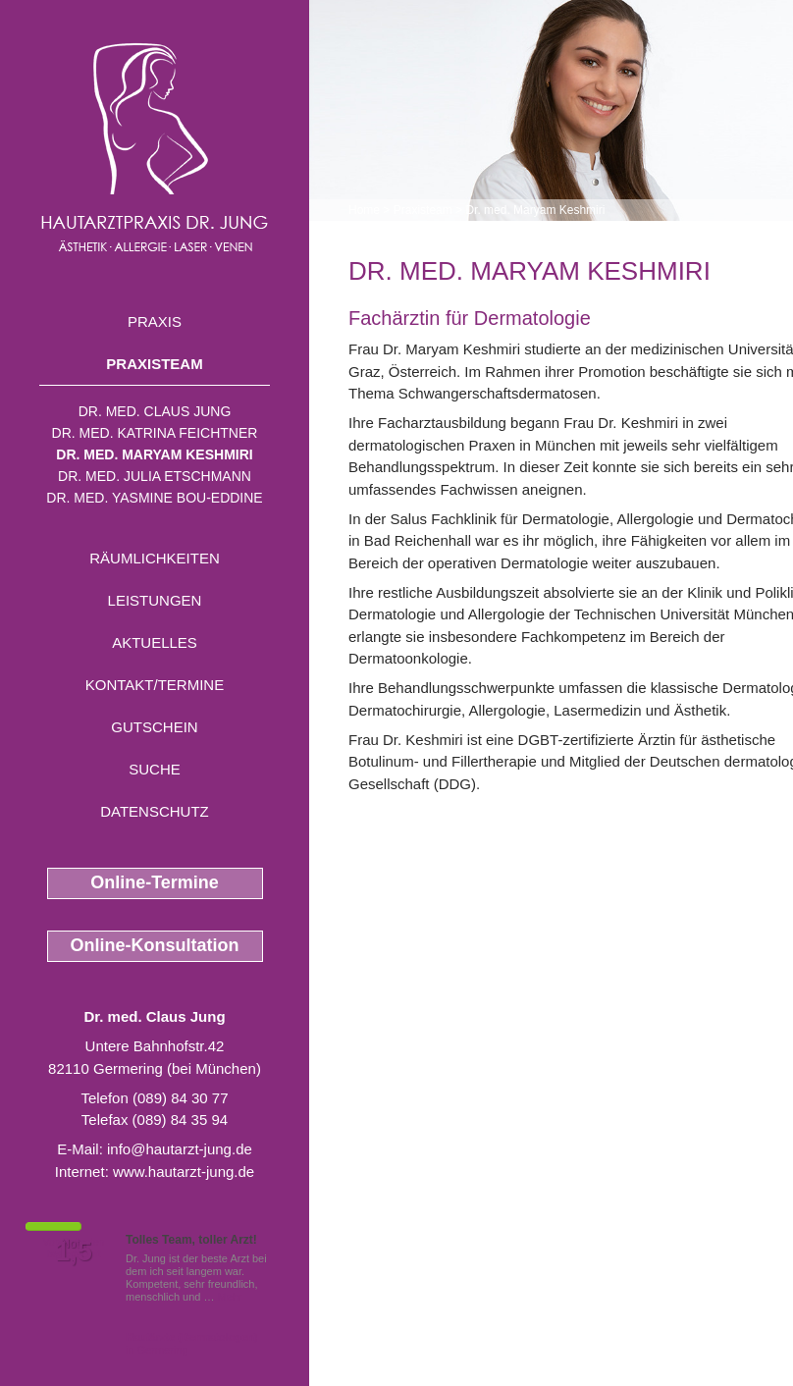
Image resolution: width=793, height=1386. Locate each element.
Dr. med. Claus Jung (155, 411)
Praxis (155, 321)
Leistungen (155, 600)
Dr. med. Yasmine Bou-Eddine (154, 498)
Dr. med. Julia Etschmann (154, 476)
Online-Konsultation (155, 945)
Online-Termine (154, 882)
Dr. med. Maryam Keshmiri (154, 454)
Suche (155, 769)
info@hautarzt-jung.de (179, 1149)
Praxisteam (154, 363)
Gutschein (154, 727)
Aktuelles (154, 642)
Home (364, 210)
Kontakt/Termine (154, 684)
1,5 (73, 1251)
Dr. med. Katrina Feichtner (155, 433)
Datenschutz (154, 811)
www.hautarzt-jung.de (183, 1171)
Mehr (230, 1297)
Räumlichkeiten (154, 558)
